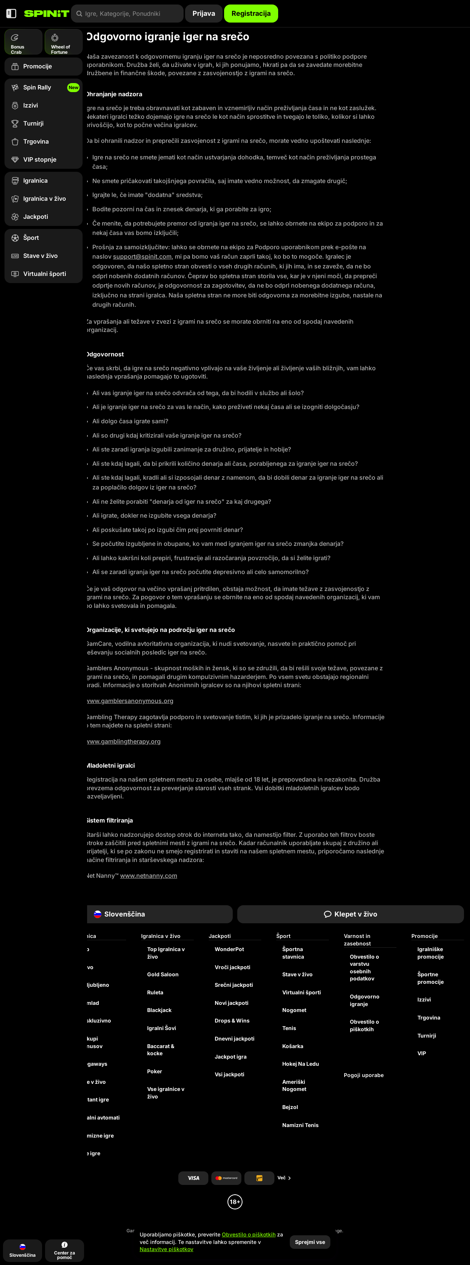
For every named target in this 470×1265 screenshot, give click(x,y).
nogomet (294, 1010)
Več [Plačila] (284, 1177)
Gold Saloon (163, 974)
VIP (421, 1053)
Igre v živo (93, 1082)
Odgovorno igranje (365, 1000)
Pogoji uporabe (364, 1075)
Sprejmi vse (310, 1242)
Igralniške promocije (430, 953)
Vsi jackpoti (229, 1074)
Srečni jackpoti (234, 985)
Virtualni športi (301, 992)
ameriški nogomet (294, 1085)
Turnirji (426, 1035)
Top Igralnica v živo (166, 953)
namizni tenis (300, 1125)
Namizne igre (97, 1135)
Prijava (204, 13)
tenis (289, 1028)
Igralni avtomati (100, 1117)
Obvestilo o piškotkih (364, 1025)
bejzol (290, 1107)
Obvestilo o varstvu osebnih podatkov (364, 967)
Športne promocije (430, 978)
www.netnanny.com (148, 875)
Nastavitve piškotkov (166, 1249)
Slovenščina (119, 914)
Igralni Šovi (161, 1028)
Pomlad (89, 1003)
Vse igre (90, 1153)
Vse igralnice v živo (165, 1093)
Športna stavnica (293, 953)
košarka (292, 1046)
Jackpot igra (231, 1056)
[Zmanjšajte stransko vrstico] (11, 13)
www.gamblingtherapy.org (123, 741)
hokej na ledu (300, 1063)
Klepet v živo (350, 914)
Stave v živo (297, 974)
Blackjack (159, 1010)
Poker (154, 1071)
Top (84, 949)
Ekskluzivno (95, 1020)
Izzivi (424, 999)
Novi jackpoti (232, 1003)
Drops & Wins (232, 1020)
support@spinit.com (142, 256)
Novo (86, 967)
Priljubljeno (94, 985)
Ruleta (155, 992)
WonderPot (229, 949)
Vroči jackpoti (232, 967)
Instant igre (94, 1099)
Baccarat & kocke (160, 1050)
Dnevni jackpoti (235, 1038)
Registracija (251, 13)
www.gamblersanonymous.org (129, 700)
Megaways (93, 1063)
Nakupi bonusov (91, 1042)
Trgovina (428, 1017)
